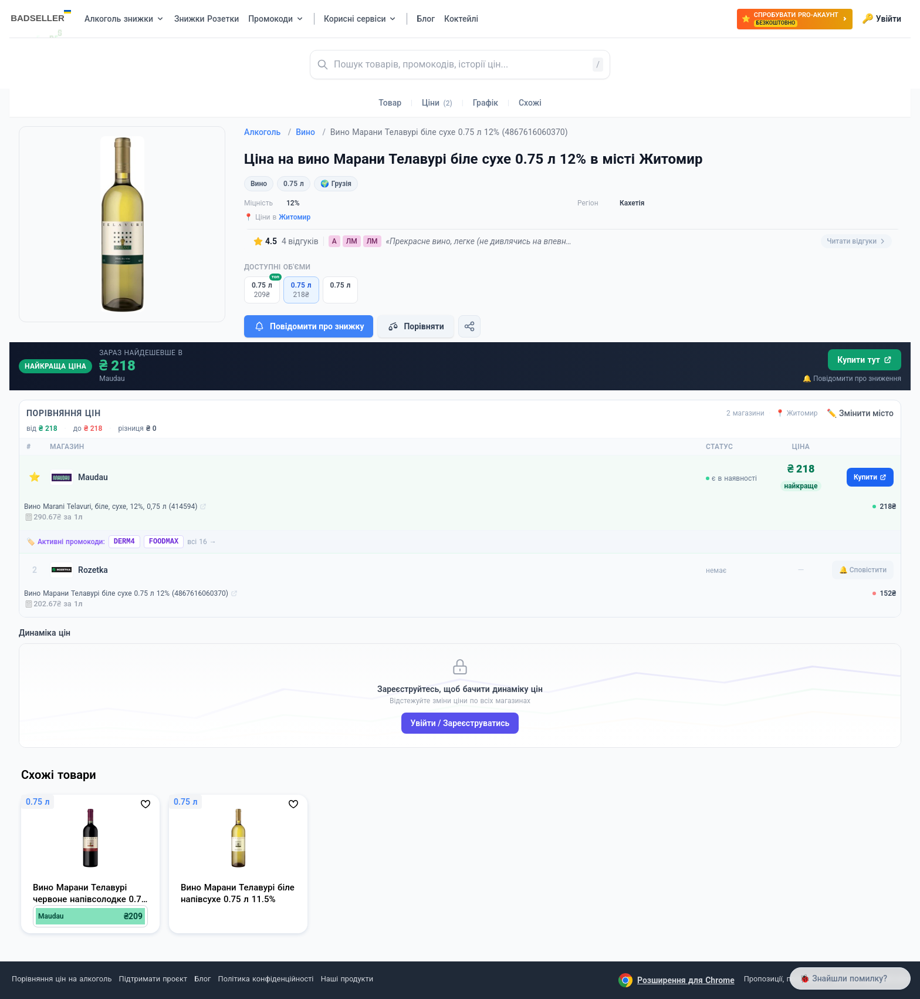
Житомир (294, 217)
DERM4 (124, 542)
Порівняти (415, 326)
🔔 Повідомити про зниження (852, 378)
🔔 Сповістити (863, 570)
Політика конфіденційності (266, 978)
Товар (389, 102)
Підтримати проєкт (153, 978)
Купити (870, 477)
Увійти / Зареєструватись (460, 723)
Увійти (881, 19)
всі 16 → (202, 542)
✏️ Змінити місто (860, 413)
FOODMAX (163, 542)
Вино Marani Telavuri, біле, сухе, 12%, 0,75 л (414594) (110, 506)
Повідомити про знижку (308, 326)
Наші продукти (347, 978)
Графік (485, 102)
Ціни (437, 102)
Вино (311, 132)
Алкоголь (267, 132)
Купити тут (864, 360)
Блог (202, 978)
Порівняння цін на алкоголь (61, 978)
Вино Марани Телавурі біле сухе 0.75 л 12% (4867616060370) (126, 593)
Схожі (530, 102)
